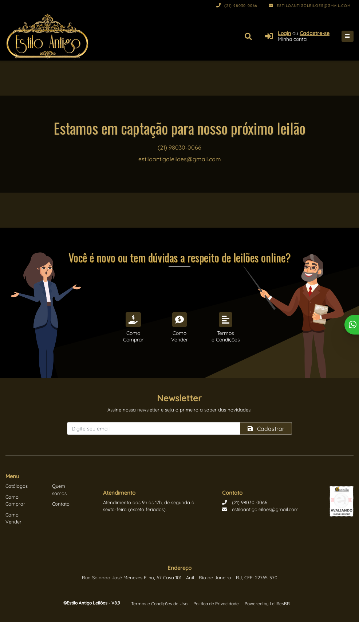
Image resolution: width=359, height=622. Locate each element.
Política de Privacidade (216, 603)
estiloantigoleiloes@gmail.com (310, 5)
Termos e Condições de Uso (159, 603)
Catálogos (16, 486)
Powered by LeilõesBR (267, 603)
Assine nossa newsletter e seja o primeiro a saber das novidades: (179, 410)
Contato (61, 504)
